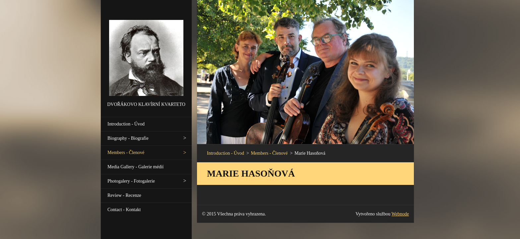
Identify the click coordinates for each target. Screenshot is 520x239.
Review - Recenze (124, 195)
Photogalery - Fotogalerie (131, 181)
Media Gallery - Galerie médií (135, 166)
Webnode (400, 213)
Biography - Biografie (128, 138)
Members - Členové (125, 152)
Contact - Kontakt (124, 209)
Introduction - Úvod (126, 123)
